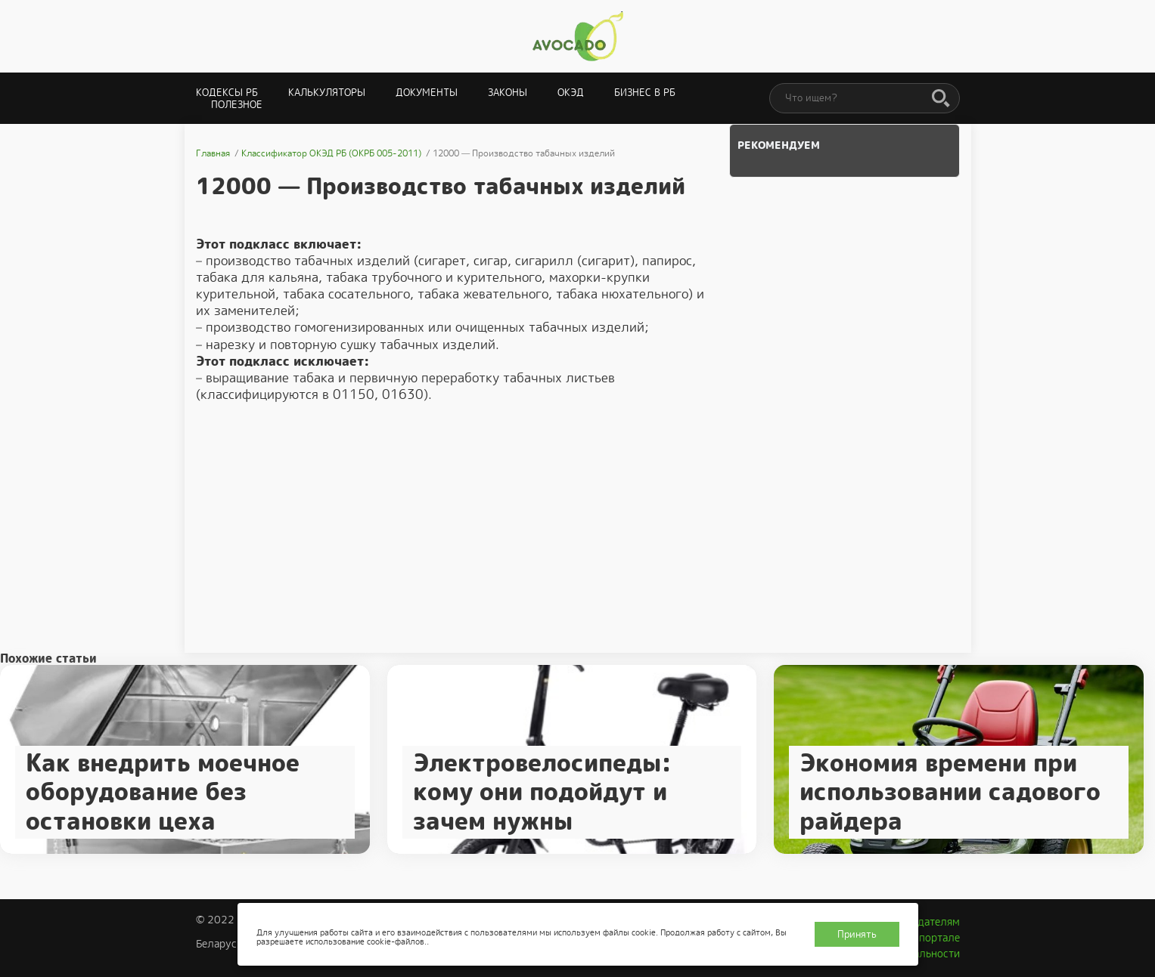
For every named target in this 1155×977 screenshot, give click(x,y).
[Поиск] (941, 99)
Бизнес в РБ (644, 92)
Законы (507, 92)
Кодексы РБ (227, 92)
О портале (934, 937)
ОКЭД (570, 92)
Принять (857, 934)
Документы (427, 92)
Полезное (236, 104)
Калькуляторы (326, 92)
